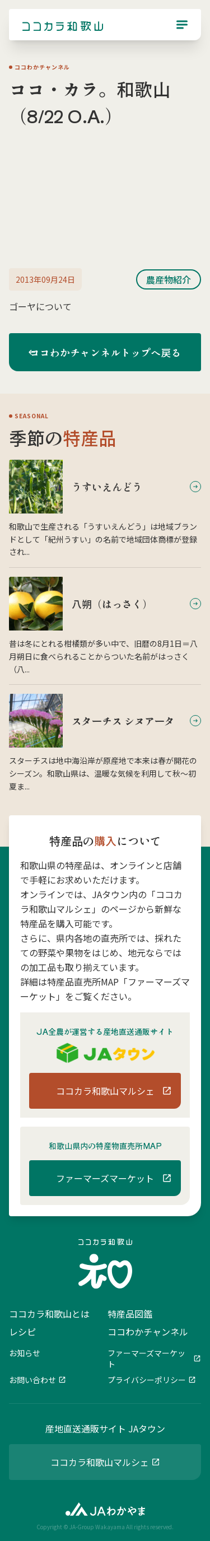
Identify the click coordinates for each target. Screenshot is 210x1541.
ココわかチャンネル (148, 1331)
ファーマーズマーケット (146, 1358)
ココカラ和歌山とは (49, 1313)
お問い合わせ (32, 1379)
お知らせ (24, 1352)
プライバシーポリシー (147, 1379)
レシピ (22, 1331)
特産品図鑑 (130, 1313)
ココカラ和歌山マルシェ (99, 1462)
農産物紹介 (168, 279)
